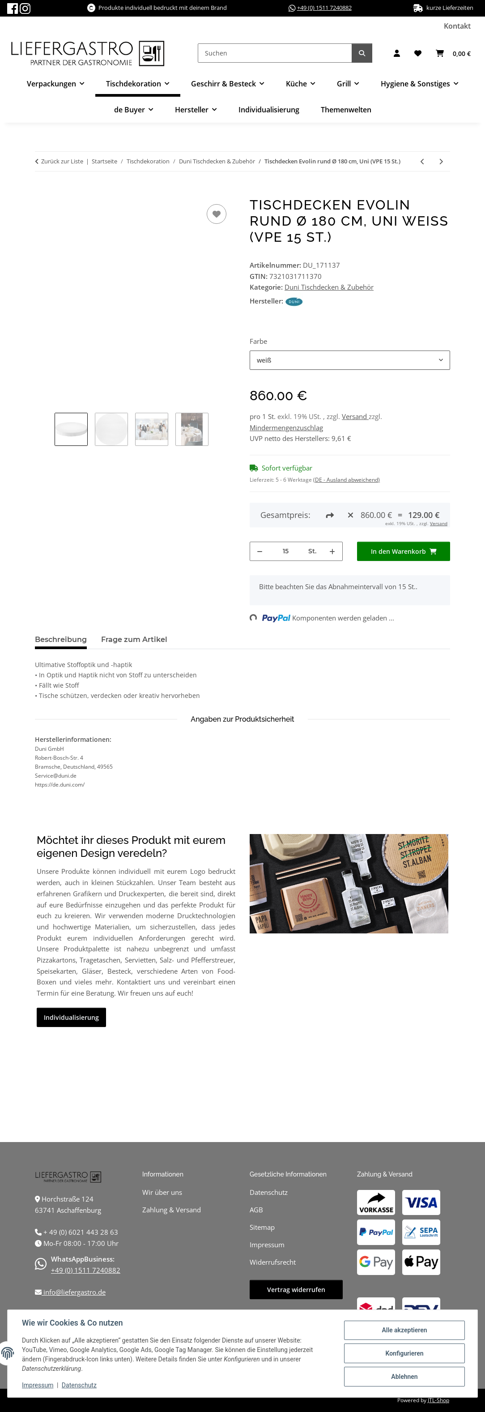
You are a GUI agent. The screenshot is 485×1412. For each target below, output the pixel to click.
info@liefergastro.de (74, 1292)
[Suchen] (275, 53)
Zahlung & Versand (171, 1209)
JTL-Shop (438, 1400)
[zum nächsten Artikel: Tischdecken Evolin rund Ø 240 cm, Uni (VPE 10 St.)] (441, 161)
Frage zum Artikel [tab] (134, 639)
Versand (355, 416)
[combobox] (350, 360)
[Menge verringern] (260, 551)
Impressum (37, 1385)
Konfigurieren (404, 1353)
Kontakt (457, 26)
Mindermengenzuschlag (286, 427)
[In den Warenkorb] (42, 192)
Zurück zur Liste (62, 161)
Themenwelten (346, 110)
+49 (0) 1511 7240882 (324, 8)
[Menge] (285, 551)
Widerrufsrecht (273, 1262)
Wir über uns (162, 1192)
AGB (256, 1209)
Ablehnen (404, 1376)
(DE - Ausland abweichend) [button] (346, 480)
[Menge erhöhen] (332, 551)
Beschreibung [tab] (61, 639)
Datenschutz (79, 1385)
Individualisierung (268, 110)
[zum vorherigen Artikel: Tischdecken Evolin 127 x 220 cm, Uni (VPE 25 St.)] (422, 161)
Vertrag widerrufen (296, 1289)
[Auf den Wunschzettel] (216, 214)
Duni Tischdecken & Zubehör (329, 286)
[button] (397, 53)
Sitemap (262, 1227)
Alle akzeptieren (404, 1330)
